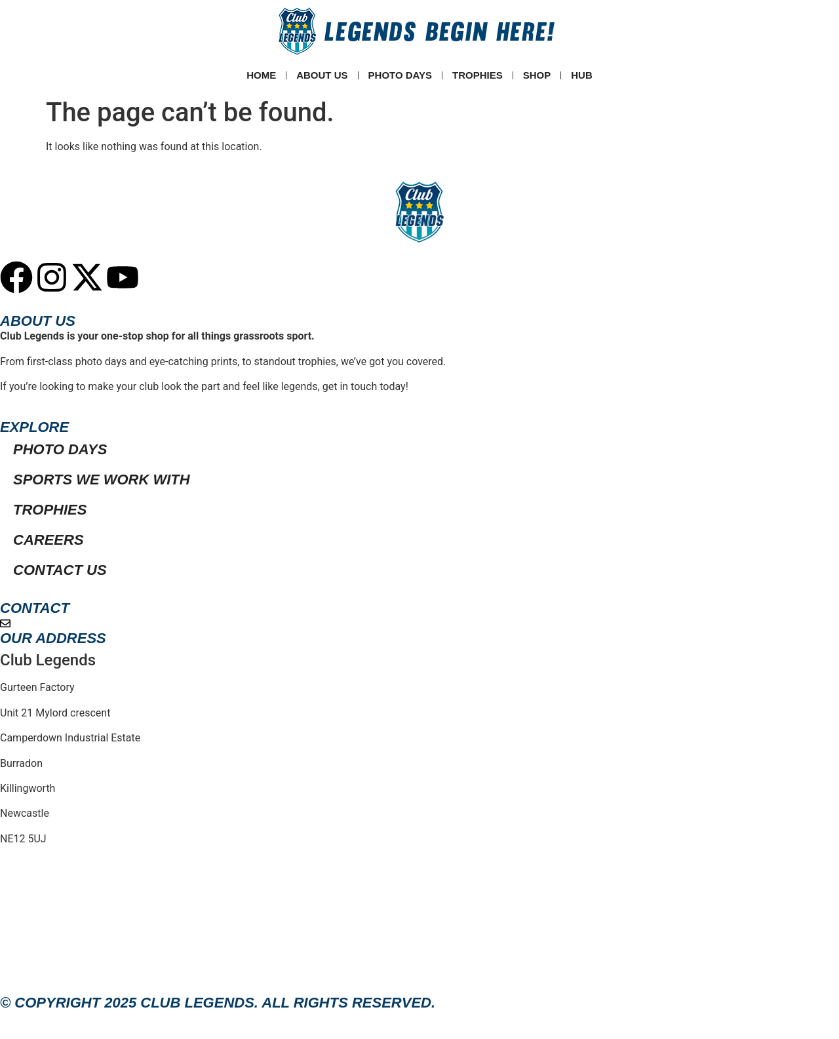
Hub (582, 75)
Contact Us (60, 570)
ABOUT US (321, 75)
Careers (48, 540)
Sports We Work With (101, 479)
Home (261, 75)
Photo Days (400, 75)
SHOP (537, 75)
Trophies (477, 75)
